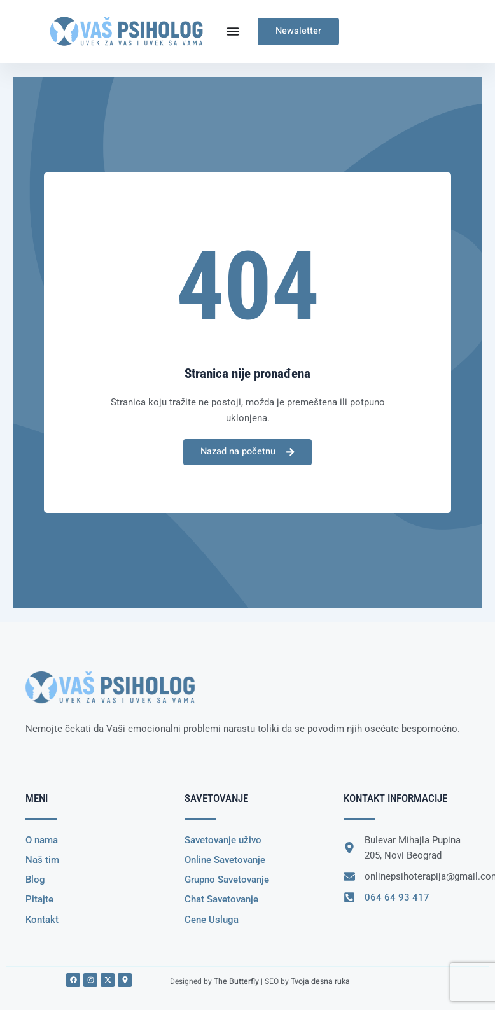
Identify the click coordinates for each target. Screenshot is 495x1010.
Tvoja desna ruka (318, 980)
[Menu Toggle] (233, 31)
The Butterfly (236, 980)
